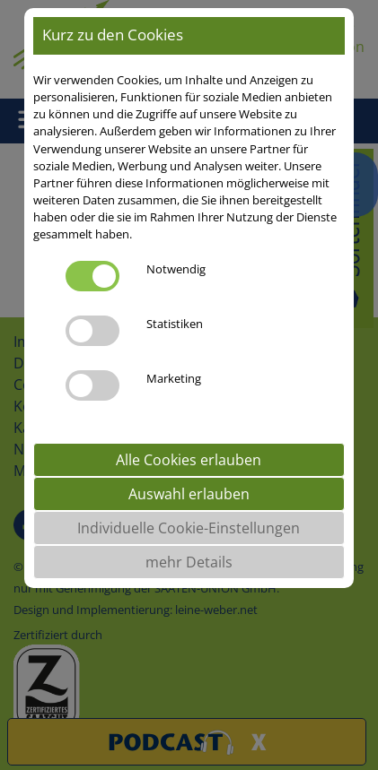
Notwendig (176, 269)
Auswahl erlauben (189, 494)
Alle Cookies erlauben (188, 460)
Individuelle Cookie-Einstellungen (188, 528)
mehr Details (189, 562)
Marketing (173, 378)
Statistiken (174, 324)
